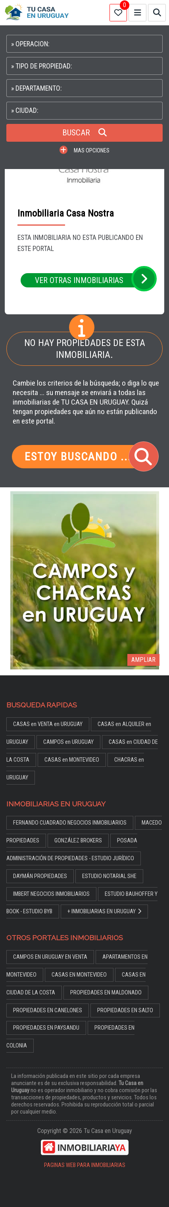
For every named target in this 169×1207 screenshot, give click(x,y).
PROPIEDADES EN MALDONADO (106, 992)
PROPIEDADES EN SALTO (125, 1010)
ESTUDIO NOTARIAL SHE (109, 876)
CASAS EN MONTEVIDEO (79, 974)
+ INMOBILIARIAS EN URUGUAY (104, 911)
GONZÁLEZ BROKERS (78, 840)
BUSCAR (84, 132)
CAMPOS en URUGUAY (68, 742)
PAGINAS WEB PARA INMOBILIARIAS (84, 1165)
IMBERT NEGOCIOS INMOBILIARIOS (51, 894)
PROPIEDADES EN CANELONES (47, 1010)
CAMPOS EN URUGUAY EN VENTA (50, 957)
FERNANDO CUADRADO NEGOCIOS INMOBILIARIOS (70, 822)
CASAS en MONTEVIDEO (71, 760)
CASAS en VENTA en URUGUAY (48, 724)
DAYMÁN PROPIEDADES (40, 876)
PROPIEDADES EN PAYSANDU (46, 1028)
